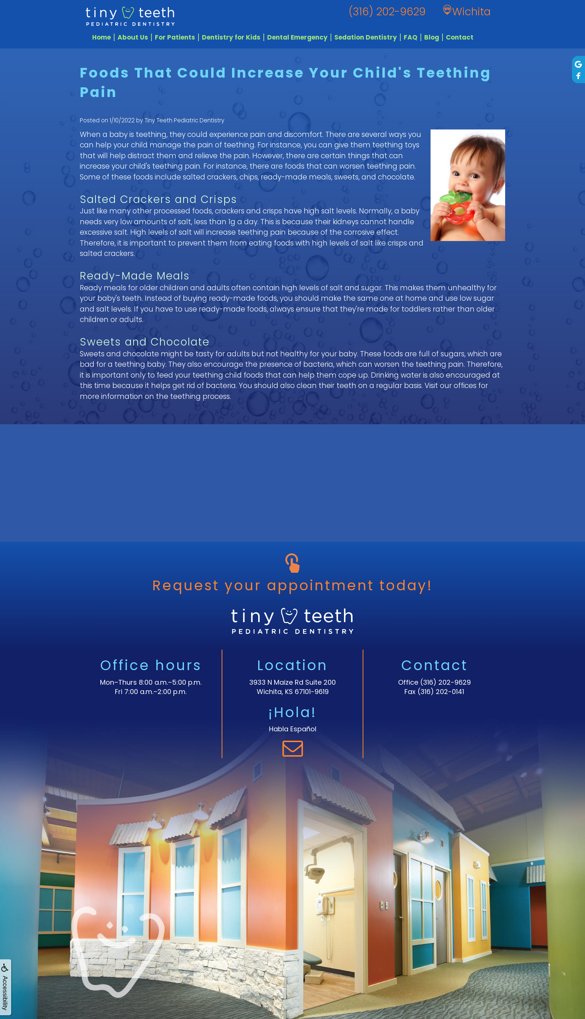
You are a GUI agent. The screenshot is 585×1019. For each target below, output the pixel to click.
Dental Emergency (297, 37)
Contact (459, 37)
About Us (133, 37)
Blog (431, 37)
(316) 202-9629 (445, 682)
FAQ (410, 37)
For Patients (175, 37)
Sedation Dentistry (365, 37)
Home (101, 37)
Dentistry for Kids (231, 37)
